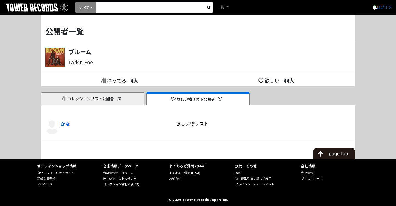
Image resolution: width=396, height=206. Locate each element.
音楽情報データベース (118, 172)
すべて (84, 7)
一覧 (221, 6)
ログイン (384, 7)
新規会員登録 (46, 178)
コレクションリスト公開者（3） (93, 98)
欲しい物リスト (192, 123)
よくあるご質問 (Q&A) (184, 172)
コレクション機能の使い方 (121, 184)
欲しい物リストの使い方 (119, 178)
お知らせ (175, 178)
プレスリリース (311, 178)
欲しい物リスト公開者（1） (198, 99)
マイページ (44, 184)
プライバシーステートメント (254, 184)
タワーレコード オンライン (55, 172)
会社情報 (307, 172)
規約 (238, 172)
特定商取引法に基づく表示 (253, 178)
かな (65, 123)
